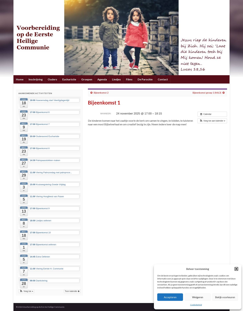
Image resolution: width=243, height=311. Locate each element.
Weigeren (197, 297)
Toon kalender (72, 291)
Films (129, 79)
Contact (163, 79)
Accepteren (170, 297)
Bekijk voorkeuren (225, 297)
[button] (236, 269)
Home (19, 79)
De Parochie (145, 79)
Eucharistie (69, 79)
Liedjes (116, 79)
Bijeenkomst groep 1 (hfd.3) (207, 92)
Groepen (86, 79)
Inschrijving (36, 79)
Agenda (102, 79)
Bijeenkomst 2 (101, 92)
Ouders (52, 79)
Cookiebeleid (196, 305)
